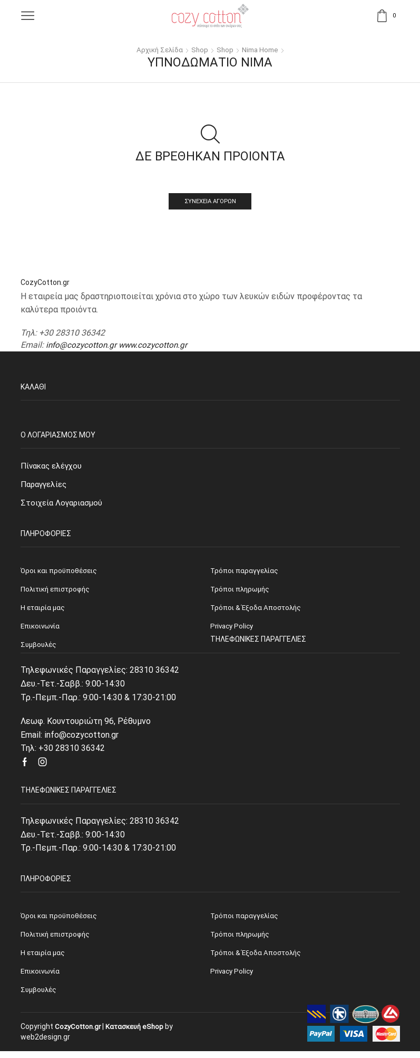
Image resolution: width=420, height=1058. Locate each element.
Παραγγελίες (46, 486)
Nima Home (261, 49)
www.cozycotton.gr (156, 345)
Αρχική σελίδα (157, 49)
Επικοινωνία (42, 977)
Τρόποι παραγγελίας (245, 920)
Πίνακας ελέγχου (53, 466)
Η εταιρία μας (44, 958)
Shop (199, 49)
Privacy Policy (233, 977)
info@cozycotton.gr (82, 345)
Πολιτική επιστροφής (58, 939)
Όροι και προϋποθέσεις (60, 920)
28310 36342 (154, 674)
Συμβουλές (39, 996)
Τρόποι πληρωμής (241, 939)
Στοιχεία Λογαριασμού (63, 505)
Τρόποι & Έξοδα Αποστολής (257, 958)
